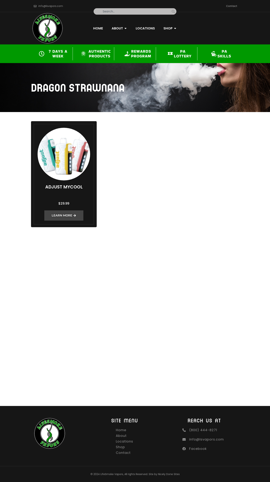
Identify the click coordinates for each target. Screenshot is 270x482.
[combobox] (133, 11)
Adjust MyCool (64, 187)
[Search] (174, 11)
